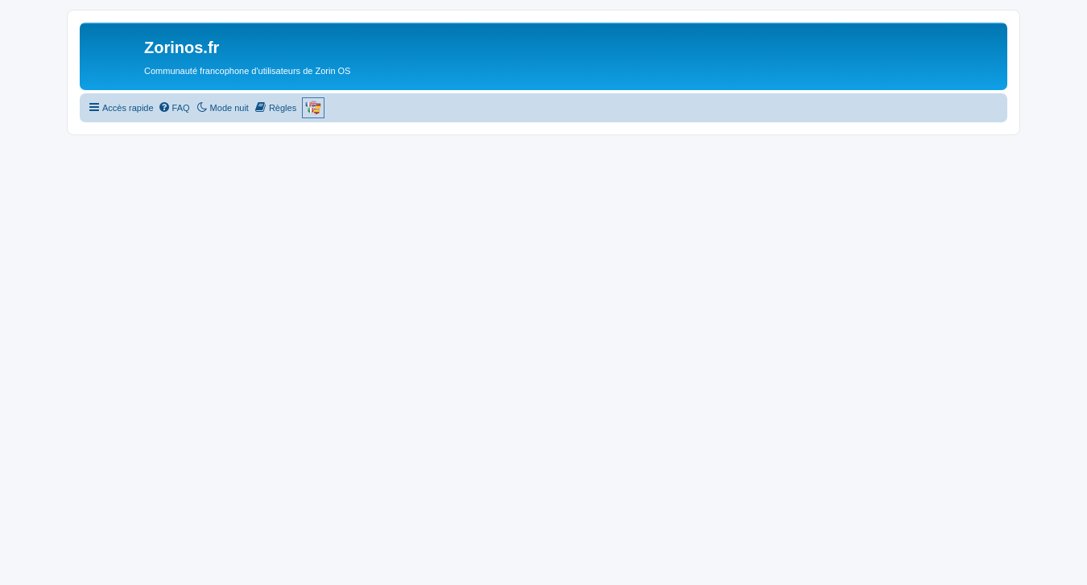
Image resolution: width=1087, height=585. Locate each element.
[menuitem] (174, 107)
